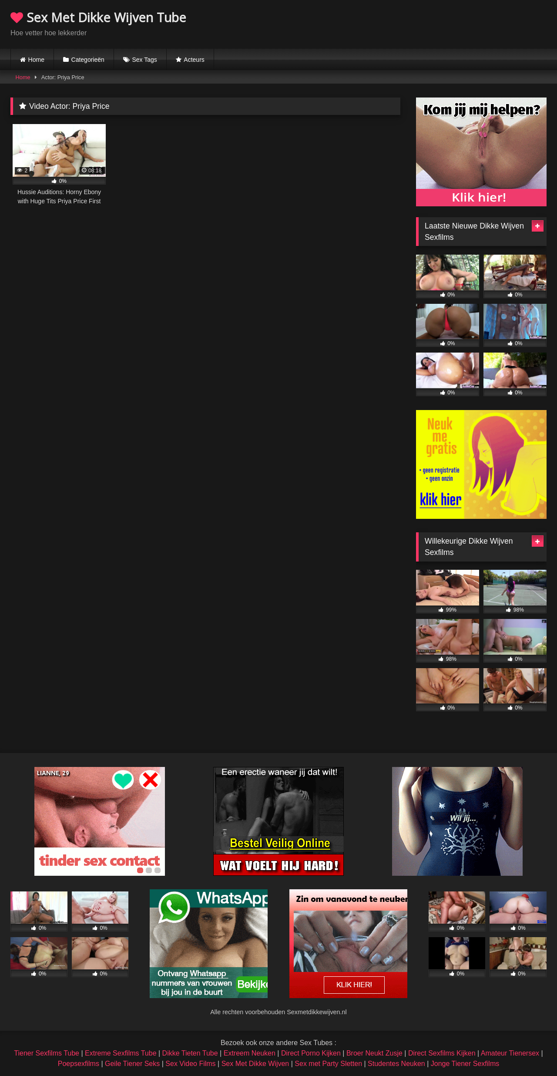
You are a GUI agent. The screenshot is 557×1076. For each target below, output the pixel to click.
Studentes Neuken (396, 1063)
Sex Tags (144, 59)
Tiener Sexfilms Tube (46, 1053)
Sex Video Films (190, 1063)
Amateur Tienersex (510, 1053)
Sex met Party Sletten (328, 1063)
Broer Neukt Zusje (374, 1053)
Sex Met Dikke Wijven (255, 1063)
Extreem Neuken (249, 1053)
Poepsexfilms (78, 1063)
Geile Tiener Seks (132, 1063)
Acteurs (194, 59)
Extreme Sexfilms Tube (121, 1053)
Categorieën (87, 59)
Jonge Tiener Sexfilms (465, 1063)
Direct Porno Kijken (311, 1053)
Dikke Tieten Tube (190, 1053)
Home (36, 59)
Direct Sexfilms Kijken (442, 1053)
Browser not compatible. (445, 23)
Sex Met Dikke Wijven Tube (98, 17)
